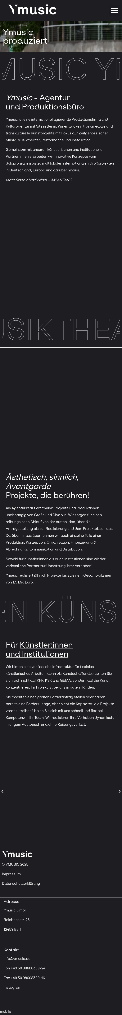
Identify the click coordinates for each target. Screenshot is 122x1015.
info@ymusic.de (17, 959)
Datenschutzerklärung (21, 884)
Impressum (11, 874)
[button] (114, 10)
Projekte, (22, 495)
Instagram (12, 987)
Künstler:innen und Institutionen (39, 649)
